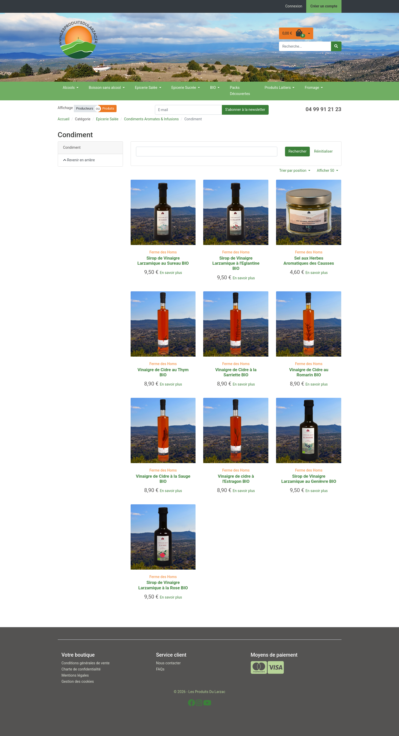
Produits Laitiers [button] (278, 88)
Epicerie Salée (107, 119)
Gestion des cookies (78, 681)
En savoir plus (171, 273)
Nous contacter (168, 663)
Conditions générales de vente (86, 663)
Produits (108, 108)
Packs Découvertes (240, 91)
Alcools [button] (69, 88)
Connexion (293, 6)
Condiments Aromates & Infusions (151, 119)
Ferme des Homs (163, 252)
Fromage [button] (312, 88)
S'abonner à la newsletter (245, 110)
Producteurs (84, 108)
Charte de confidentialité (81, 669)
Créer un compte (323, 6)
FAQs (160, 669)
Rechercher (297, 151)
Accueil (64, 119)
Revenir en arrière (79, 160)
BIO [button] (213, 88)
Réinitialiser (323, 151)
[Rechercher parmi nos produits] (305, 46)
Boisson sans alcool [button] (105, 88)
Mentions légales (75, 675)
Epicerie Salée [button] (146, 88)
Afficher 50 (326, 170)
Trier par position (293, 170)
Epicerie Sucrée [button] (184, 88)
